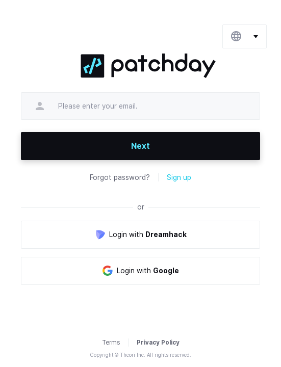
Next (140, 146)
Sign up (179, 177)
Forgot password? (120, 177)
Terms (111, 342)
